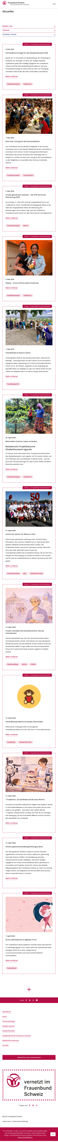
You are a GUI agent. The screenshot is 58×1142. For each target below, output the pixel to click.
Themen (29, 31)
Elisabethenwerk (13, 84)
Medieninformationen (10, 1040)
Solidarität (28, 84)
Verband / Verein (29, 35)
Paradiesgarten (13, 384)
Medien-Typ (29, 26)
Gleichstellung (12, 664)
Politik (33, 664)
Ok (53, 1134)
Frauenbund (11, 968)
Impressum (6, 1121)
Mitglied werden (8, 1026)
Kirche (25, 226)
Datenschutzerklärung (20, 1121)
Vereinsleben (28, 175)
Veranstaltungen (8, 1021)
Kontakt (5, 1045)
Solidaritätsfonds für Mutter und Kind (16, 1036)
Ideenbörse (6, 1012)
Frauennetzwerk (13, 175)
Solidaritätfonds (36, 573)
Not (24, 573)
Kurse (4, 1016)
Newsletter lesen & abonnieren (29, 1057)
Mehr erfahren (12, 823)
